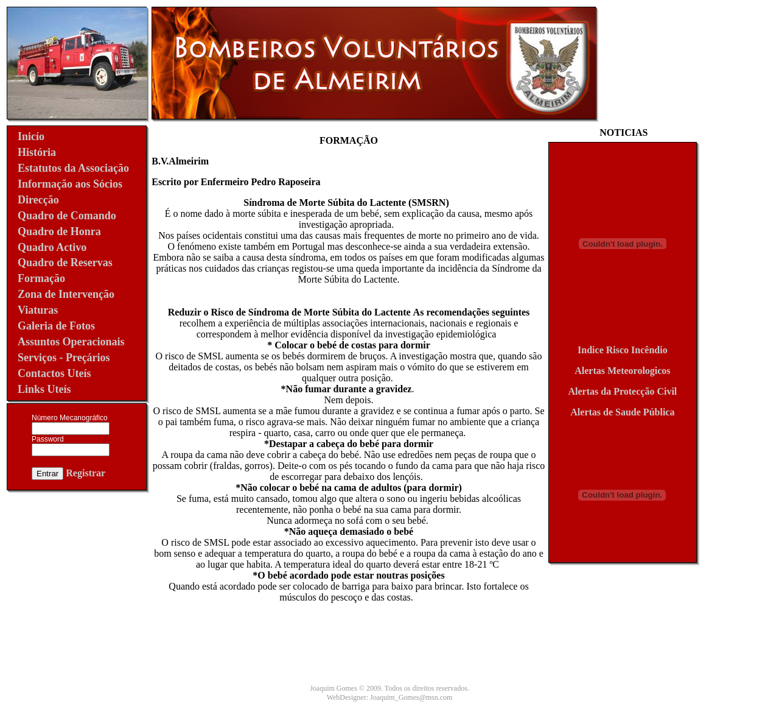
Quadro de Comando (67, 216)
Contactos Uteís (54, 373)
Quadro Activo (52, 247)
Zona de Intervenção (66, 294)
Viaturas (38, 310)
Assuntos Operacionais (71, 342)
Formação (41, 278)
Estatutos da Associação (73, 168)
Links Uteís (44, 389)
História (37, 152)
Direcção (38, 200)
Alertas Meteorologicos (622, 370)
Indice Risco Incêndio (623, 350)
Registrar (85, 473)
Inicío (31, 136)
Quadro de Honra (59, 231)
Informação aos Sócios (70, 184)
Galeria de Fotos (56, 326)
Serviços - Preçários (64, 357)
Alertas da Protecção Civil (622, 391)
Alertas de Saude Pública (622, 412)
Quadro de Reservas (65, 262)
